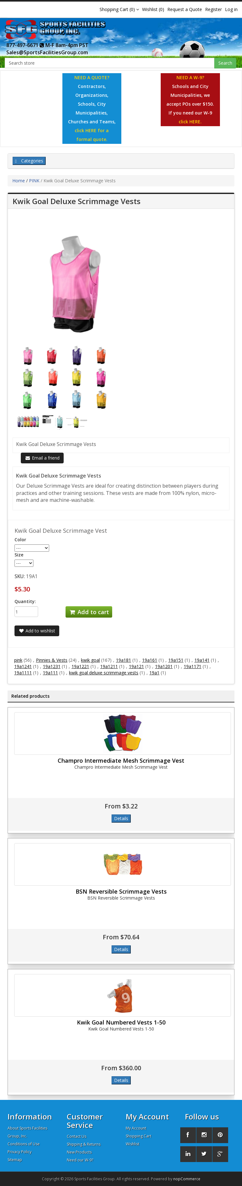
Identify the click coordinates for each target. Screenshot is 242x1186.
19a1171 (192, 666)
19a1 (154, 673)
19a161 (149, 660)
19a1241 (23, 666)
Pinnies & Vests (51, 660)
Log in (231, 9)
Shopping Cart (138, 1136)
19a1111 (23, 673)
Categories (29, 161)
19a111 (50, 673)
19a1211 (109, 666)
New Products (79, 1152)
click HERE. (190, 122)
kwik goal (90, 660)
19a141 (202, 660)
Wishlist (132, 1144)
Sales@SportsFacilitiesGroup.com (47, 52)
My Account (136, 1128)
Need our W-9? (80, 1160)
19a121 (136, 666)
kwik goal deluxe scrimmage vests (103, 673)
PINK (34, 181)
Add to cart (89, 612)
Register (213, 9)
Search (225, 63)
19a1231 (51, 666)
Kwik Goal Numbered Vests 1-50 (121, 1022)
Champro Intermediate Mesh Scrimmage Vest (121, 760)
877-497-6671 (25, 45)
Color (20, 540)
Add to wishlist (37, 631)
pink (18, 660)
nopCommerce (186, 1179)
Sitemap (15, 1159)
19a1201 (164, 666)
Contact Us (76, 1136)
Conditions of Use (24, 1144)
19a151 (175, 660)
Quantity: (25, 601)
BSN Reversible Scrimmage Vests (121, 891)
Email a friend (42, 458)
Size (18, 555)
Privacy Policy (20, 1151)
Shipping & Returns (84, 1144)
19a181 (123, 660)
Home (18, 181)
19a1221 (80, 666)
